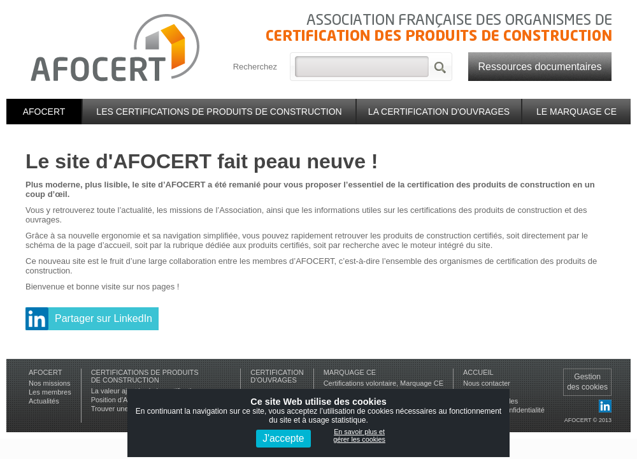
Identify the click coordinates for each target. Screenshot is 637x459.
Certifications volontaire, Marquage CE (383, 383)
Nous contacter (486, 383)
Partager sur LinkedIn (103, 318)
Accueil (478, 372)
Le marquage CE (576, 111)
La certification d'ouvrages (439, 111)
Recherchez (255, 66)
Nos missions (49, 383)
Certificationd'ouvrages (276, 376)
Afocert (44, 111)
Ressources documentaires (540, 66)
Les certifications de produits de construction (218, 111)
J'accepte (283, 438)
